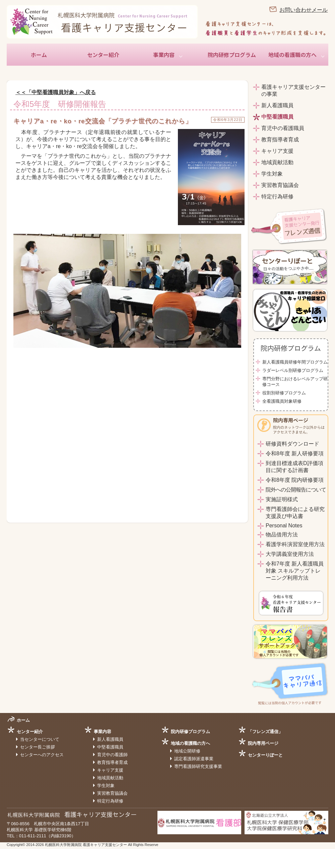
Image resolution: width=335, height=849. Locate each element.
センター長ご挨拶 (37, 746)
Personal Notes (284, 525)
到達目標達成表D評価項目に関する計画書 (294, 466)
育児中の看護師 (112, 754)
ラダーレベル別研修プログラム (292, 370)
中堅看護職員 (277, 117)
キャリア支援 (277, 151)
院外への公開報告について (296, 490)
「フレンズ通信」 (265, 731)
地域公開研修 (187, 751)
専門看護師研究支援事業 (198, 766)
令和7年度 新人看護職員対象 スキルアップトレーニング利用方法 (295, 571)
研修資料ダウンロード (292, 444)
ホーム (39, 55)
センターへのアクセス (42, 754)
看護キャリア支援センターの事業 (293, 90)
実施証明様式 (282, 499)
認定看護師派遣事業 (193, 758)
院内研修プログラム (232, 55)
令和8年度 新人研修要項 (295, 453)
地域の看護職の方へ (292, 55)
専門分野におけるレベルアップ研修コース (295, 381)
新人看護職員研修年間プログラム (295, 362)
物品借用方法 (282, 534)
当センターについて (39, 739)
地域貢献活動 (277, 162)
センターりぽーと (265, 755)
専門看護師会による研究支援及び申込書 (295, 512)
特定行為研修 (277, 196)
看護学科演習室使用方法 (295, 544)
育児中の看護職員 (282, 128)
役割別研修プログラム (284, 392)
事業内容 (164, 55)
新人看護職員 (277, 105)
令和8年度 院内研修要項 (295, 480)
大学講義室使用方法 (290, 554)
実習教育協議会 (280, 185)
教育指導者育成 (280, 139)
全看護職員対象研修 (282, 401)
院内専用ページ (263, 743)
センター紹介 (103, 55)
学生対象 (272, 174)
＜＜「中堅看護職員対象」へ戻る (55, 92)
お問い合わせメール (303, 10)
